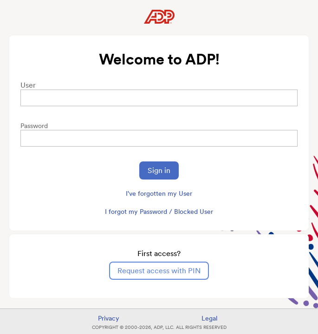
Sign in (159, 170)
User (28, 85)
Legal (209, 318)
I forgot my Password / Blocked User (159, 211)
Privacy (108, 318)
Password (34, 125)
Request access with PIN (159, 270)
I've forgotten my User (159, 193)
